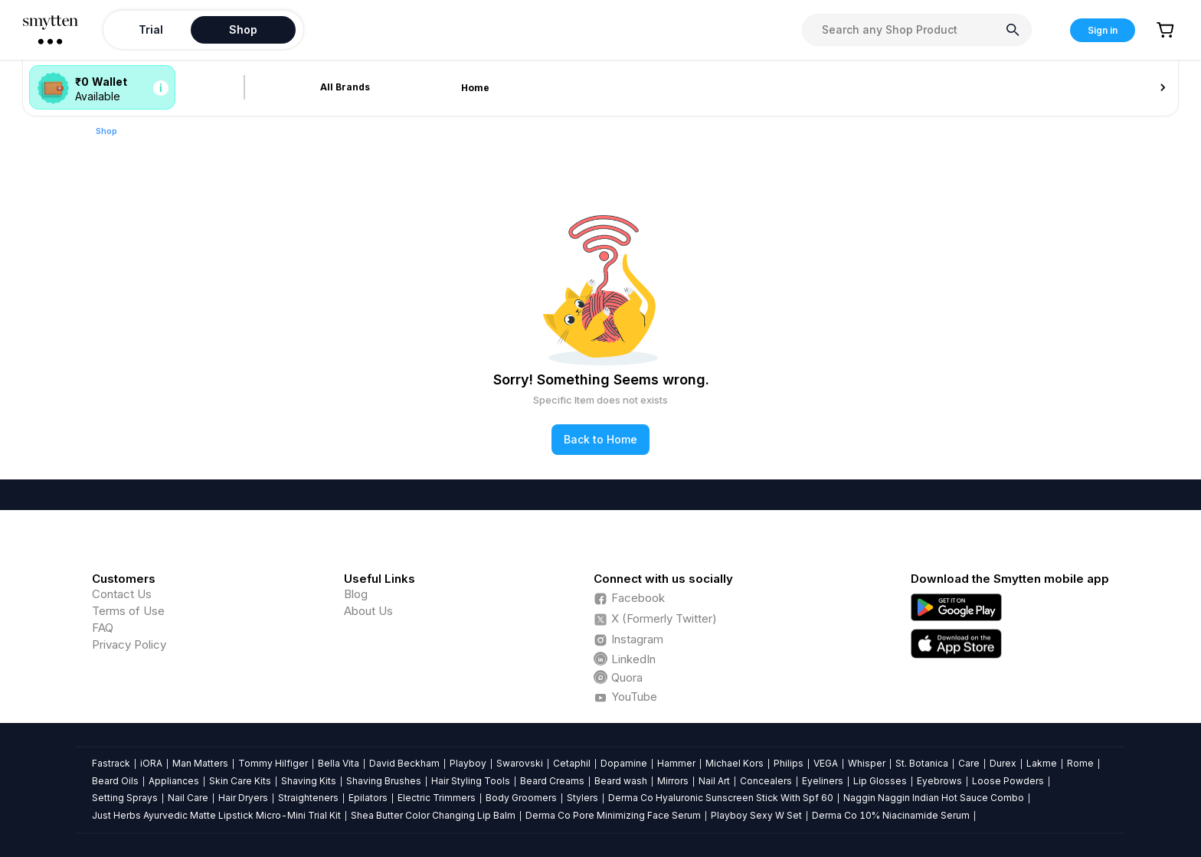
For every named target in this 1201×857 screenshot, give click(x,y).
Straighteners (308, 797)
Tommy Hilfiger (273, 763)
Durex (1003, 763)
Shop (106, 131)
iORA (151, 763)
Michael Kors (734, 763)
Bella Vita (338, 763)
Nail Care (188, 797)
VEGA (825, 763)
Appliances (174, 781)
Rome (1080, 763)
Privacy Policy (129, 644)
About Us (368, 610)
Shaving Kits (308, 781)
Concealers (766, 781)
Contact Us (122, 594)
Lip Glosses (880, 781)
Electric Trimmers (437, 797)
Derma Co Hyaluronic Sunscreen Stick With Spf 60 (720, 797)
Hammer (676, 763)
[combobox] (917, 30)
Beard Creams (552, 781)
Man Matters (200, 763)
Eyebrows (939, 781)
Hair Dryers (243, 797)
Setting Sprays (125, 797)
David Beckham (404, 763)
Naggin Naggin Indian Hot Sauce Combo (933, 797)
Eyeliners (822, 781)
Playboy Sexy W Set (756, 815)
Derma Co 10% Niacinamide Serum (891, 815)
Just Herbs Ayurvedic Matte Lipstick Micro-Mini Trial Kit (216, 815)
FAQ (102, 627)
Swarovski (519, 763)
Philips (788, 763)
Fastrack (111, 763)
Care (969, 763)
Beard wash (620, 781)
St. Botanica (921, 763)
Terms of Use (128, 610)
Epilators (368, 797)
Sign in (1103, 30)
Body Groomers (521, 797)
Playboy (468, 763)
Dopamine (623, 763)
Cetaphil (572, 763)
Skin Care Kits (240, 781)
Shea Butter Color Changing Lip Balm (433, 815)
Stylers (582, 797)
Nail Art (714, 781)
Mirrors (673, 781)
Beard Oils (115, 781)
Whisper (866, 763)
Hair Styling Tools (470, 781)
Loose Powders (1008, 781)
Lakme (1041, 763)
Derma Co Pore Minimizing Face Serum (613, 815)
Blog (356, 594)
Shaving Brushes (383, 781)
